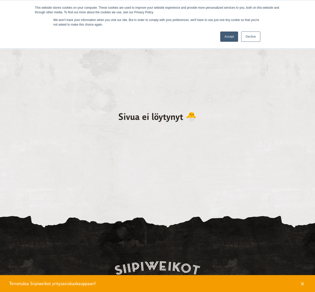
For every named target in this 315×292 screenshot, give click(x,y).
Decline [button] (251, 36)
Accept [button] (229, 36)
